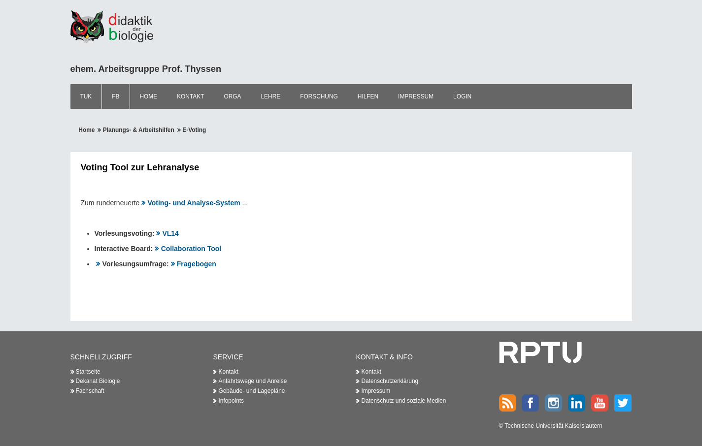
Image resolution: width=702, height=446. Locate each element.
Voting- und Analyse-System (193, 203)
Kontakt (190, 96)
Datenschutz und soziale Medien (403, 400)
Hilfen (368, 96)
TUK (86, 96)
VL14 (170, 233)
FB (115, 96)
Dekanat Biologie (98, 381)
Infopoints (231, 400)
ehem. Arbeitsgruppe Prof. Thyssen (146, 69)
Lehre (271, 96)
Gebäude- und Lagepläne (251, 390)
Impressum (416, 96)
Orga (232, 96)
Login (462, 96)
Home (149, 96)
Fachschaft (90, 390)
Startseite (88, 371)
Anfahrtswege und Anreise (252, 381)
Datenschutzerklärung (389, 381)
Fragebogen (196, 264)
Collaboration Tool (191, 249)
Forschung (319, 96)
